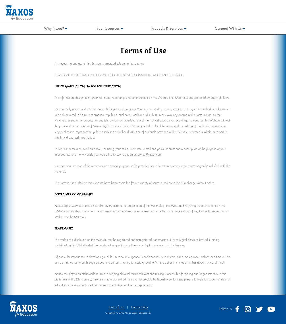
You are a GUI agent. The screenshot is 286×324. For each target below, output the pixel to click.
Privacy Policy (139, 307)
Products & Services (167, 29)
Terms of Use (116, 307)
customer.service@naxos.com (143, 154)
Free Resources (108, 29)
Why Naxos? (54, 29)
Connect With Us (228, 29)
